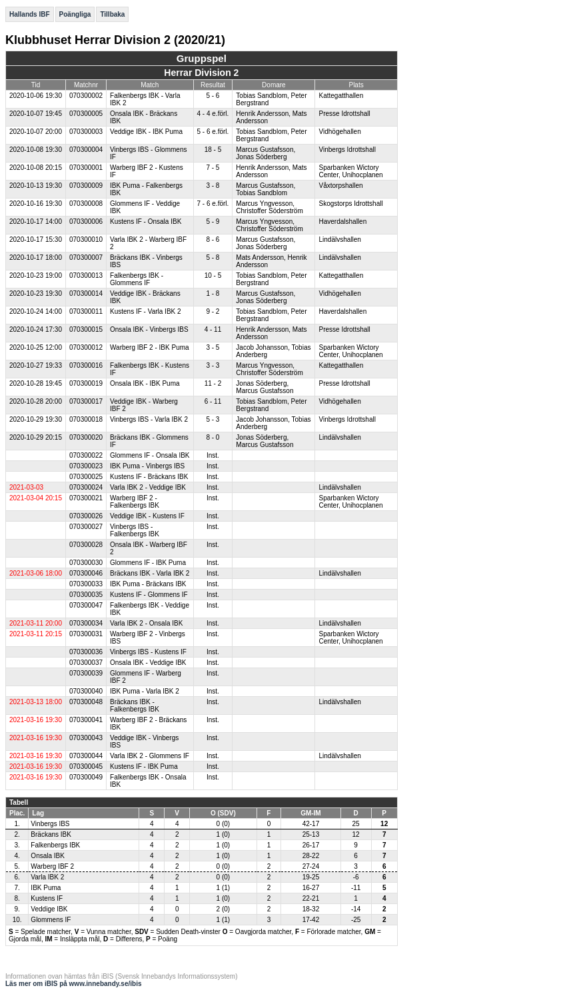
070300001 (86, 167)
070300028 (86, 544)
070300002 (86, 95)
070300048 (86, 702)
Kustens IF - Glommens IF (149, 594)
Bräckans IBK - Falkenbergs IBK (134, 705)
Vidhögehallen (339, 131)
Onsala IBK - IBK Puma (145, 383)
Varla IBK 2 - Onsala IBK (146, 623)
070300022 (86, 455)
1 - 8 (212, 293)
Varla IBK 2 (47, 877)
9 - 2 (212, 311)
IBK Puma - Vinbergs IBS (147, 466)
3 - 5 (212, 347)
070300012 (86, 347)
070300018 (86, 419)
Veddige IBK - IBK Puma (146, 131)
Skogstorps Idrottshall (350, 203)
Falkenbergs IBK (55, 845)
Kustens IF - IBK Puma (144, 766)
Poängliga (75, 14)
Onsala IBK (48, 855)
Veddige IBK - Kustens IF (147, 516)
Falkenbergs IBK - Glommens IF (136, 279)
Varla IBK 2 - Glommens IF (149, 755)
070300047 (86, 605)
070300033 (86, 584)
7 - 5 (212, 167)
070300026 (86, 516)
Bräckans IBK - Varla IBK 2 (149, 573)
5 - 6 (212, 95)
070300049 (86, 777)
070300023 (86, 466)
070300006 (86, 221)
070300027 (86, 526)
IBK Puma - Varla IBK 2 (144, 691)
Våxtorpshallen (340, 185)
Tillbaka (112, 14)
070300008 (86, 203)
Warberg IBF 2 (52, 866)
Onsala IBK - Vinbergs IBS (149, 329)
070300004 (86, 149)
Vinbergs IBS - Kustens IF (148, 652)
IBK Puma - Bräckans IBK (148, 584)
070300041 (86, 720)
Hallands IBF (29, 14)
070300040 (86, 691)
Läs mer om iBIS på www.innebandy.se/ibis (73, 983)
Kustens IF (47, 898)
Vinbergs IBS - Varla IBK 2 (149, 419)
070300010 (86, 239)
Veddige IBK (49, 909)
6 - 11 (213, 401)
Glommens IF (51, 919)
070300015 (86, 329)
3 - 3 (212, 365)
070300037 (86, 662)
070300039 (86, 673)
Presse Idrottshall (344, 113)
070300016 (86, 365)
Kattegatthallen (340, 95)
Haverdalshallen (342, 221)
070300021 (86, 498)
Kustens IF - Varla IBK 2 (145, 311)
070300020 (86, 437)
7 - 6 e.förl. (213, 203)
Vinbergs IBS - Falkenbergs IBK (134, 530)
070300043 (86, 738)
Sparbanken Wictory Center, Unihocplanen (350, 171)
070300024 (86, 487)
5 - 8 (212, 257)
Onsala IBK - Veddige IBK (148, 662)
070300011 (86, 311)
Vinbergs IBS (50, 823)
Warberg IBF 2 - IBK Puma (149, 347)
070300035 (86, 594)
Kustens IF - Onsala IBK (145, 221)
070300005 (86, 113)
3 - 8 (212, 185)
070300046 (86, 573)
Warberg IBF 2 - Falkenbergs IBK (134, 501)
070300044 (86, 755)
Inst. (213, 455)
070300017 (86, 401)
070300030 (86, 562)
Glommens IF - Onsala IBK (149, 455)
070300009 (86, 185)
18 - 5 (213, 149)
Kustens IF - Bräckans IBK (149, 476)
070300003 (86, 131)
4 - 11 (213, 329)
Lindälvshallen (339, 239)
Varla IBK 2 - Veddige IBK (148, 487)
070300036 (86, 652)
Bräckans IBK (51, 834)
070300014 (86, 293)
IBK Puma (46, 887)
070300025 (86, 476)
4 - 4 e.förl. (213, 113)
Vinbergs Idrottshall (346, 149)
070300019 (86, 383)
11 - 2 (213, 383)
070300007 (86, 257)
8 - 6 (212, 239)
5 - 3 (212, 419)
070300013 (86, 275)
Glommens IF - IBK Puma (148, 562)
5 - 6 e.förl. (213, 131)
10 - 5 (213, 275)
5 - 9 (212, 221)
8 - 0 (212, 437)
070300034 (86, 623)
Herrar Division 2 (201, 72)
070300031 (86, 634)
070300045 (86, 766)
